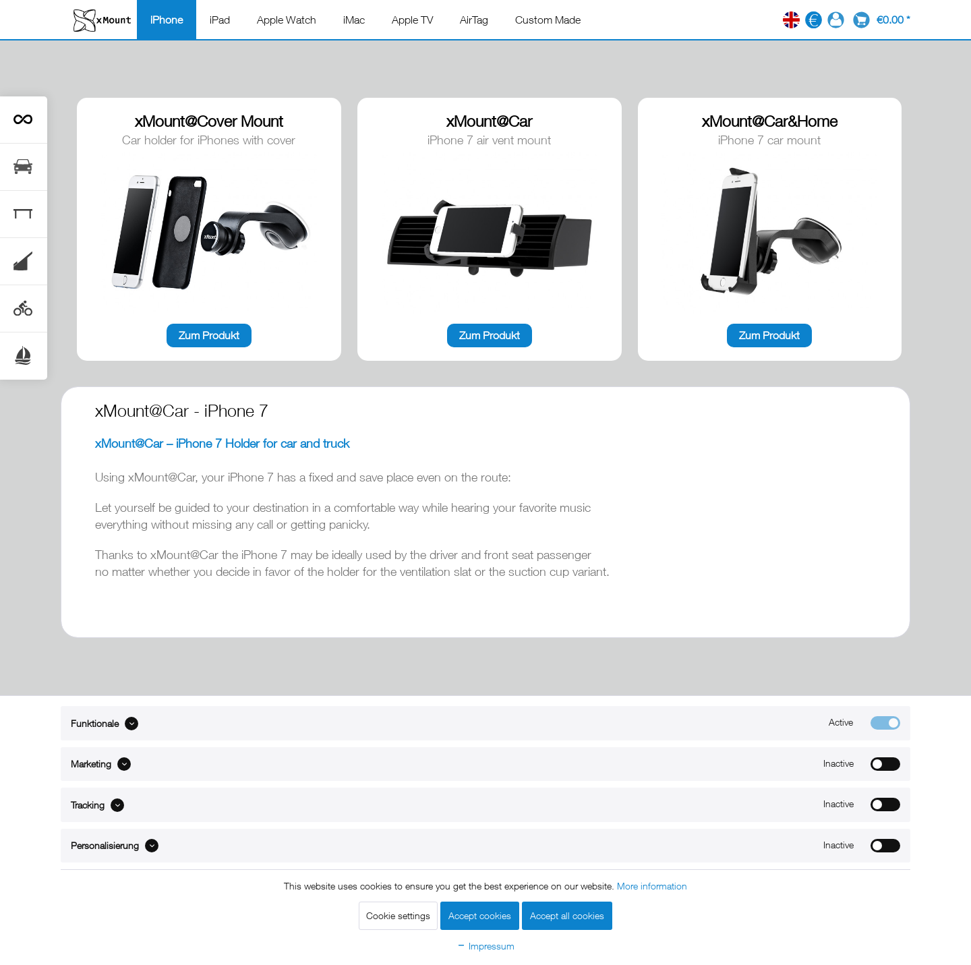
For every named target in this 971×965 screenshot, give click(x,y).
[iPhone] (166, 19)
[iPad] (219, 19)
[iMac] (354, 19)
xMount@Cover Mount (209, 121)
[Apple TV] (412, 19)
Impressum (485, 946)
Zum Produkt (209, 335)
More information (652, 885)
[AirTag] (474, 19)
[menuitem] (166, 19)
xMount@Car (489, 121)
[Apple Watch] (286, 19)
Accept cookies (479, 915)
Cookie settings (398, 915)
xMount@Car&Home (769, 121)
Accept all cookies (567, 915)
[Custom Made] (548, 19)
